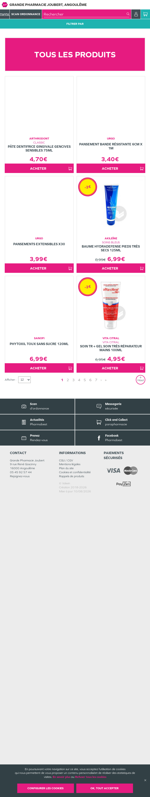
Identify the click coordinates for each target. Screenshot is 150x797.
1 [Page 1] (62, 679)
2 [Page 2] (68, 679)
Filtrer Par (75, 23)
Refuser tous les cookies (90, 777)
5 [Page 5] (85, 679)
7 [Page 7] (96, 679)
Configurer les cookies (45, 788)
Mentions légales (69, 763)
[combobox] (85, 14)
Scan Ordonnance (25, 14)
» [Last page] (106, 679)
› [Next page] (101, 679)
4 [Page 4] (79, 679)
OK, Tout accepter (104, 788)
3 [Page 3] (73, 679)
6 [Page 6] (90, 679)
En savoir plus (61, 777)
